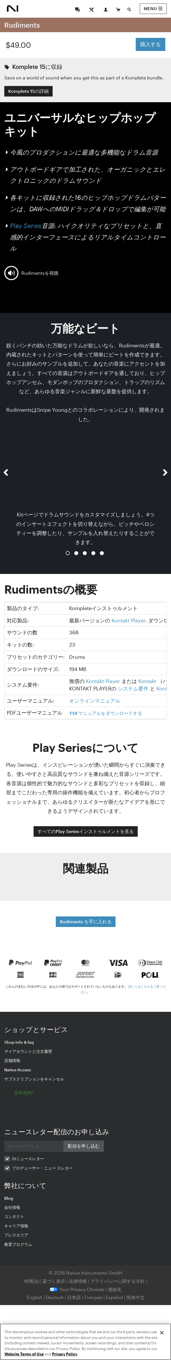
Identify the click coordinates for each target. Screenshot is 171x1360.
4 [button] (93, 553)
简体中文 (135, 1297)
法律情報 (78, 1281)
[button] (5, 496)
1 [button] (68, 553)
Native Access (17, 1069)
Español (114, 1297)
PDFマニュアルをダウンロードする (106, 713)
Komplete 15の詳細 (28, 91)
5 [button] (102, 553)
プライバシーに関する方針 (118, 1281)
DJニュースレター (28, 1158)
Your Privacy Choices (77, 1289)
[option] (85, 491)
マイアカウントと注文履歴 (28, 1051)
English (34, 1297)
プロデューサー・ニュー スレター (42, 1168)
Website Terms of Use (24, 1354)
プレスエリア (16, 1234)
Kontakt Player (128, 620)
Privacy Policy (64, 1354)
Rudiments (22, 25)
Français (93, 1297)
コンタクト (14, 1216)
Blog (8, 1198)
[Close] (162, 1332)
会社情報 (12, 1207)
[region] (85, 1342)
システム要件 (133, 688)
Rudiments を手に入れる (86, 921)
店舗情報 (12, 1060)
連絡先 (114, 1289)
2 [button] (76, 553)
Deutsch (55, 1297)
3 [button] (85, 553)
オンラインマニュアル (94, 701)
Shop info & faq (19, 1042)
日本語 (74, 1297)
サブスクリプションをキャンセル (34, 1078)
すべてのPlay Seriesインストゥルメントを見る (86, 831)
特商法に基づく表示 (44, 1281)
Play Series (26, 225)
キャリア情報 (16, 1225)
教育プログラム (18, 1244)
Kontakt (147, 681)
